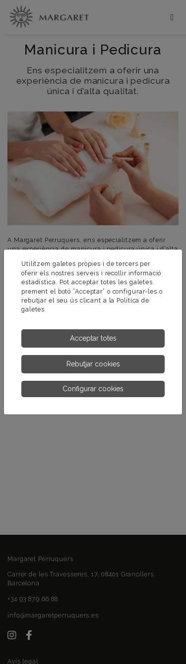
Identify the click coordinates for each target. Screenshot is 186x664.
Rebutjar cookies (93, 364)
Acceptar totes (93, 338)
